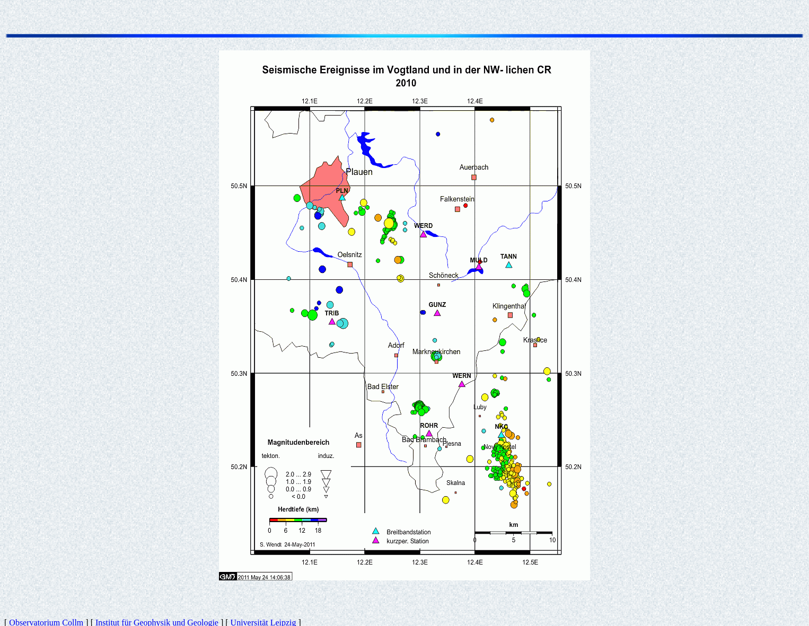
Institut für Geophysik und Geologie (156, 616)
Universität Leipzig (263, 616)
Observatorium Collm (46, 616)
